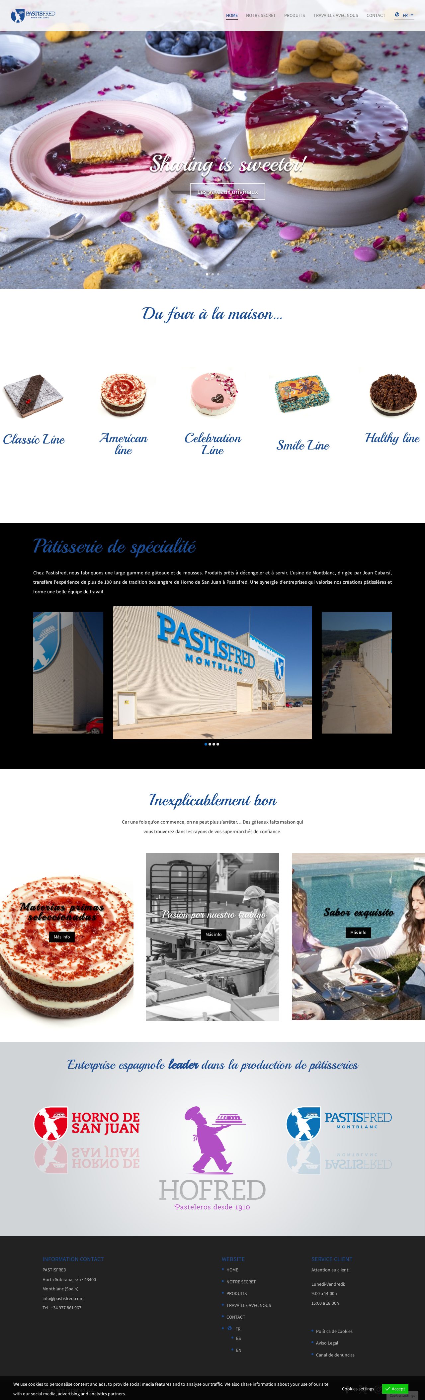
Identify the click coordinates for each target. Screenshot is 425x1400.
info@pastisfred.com (63, 1298)
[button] (206, 744)
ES (238, 1338)
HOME (232, 15)
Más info (62, 946)
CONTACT (376, 15)
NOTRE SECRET (261, 15)
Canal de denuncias (335, 1355)
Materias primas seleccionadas (62, 921)
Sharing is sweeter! (227, 167)
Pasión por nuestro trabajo (214, 922)
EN (238, 1350)
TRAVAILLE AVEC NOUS (335, 15)
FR (401, 15)
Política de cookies (334, 1331)
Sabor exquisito (358, 920)
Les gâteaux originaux (227, 195)
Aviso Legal (327, 1343)
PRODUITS (294, 15)
